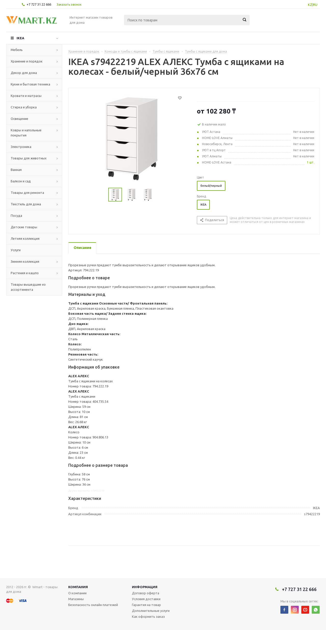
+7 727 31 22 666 (38, 4)
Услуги (16, 250)
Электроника (21, 146)
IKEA (20, 38)
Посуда (16, 215)
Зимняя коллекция (25, 261)
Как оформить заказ (148, 616)
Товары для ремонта (27, 192)
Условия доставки (146, 599)
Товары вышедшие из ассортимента (28, 287)
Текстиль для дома (26, 204)
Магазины (76, 599)
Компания (78, 587)
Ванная (16, 169)
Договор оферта (145, 593)
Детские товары (24, 227)
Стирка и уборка (24, 107)
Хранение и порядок (27, 61)
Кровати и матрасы (26, 95)
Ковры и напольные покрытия (26, 132)
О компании (77, 593)
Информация (144, 587)
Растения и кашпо (25, 273)
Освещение (19, 118)
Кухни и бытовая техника (30, 84)
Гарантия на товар (146, 605)
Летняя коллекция (25, 238)
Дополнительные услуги (151, 610)
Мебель (17, 50)
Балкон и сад (21, 181)
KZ (310, 4)
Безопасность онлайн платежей (93, 605)
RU (315, 4)
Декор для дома (24, 72)
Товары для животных (29, 158)
